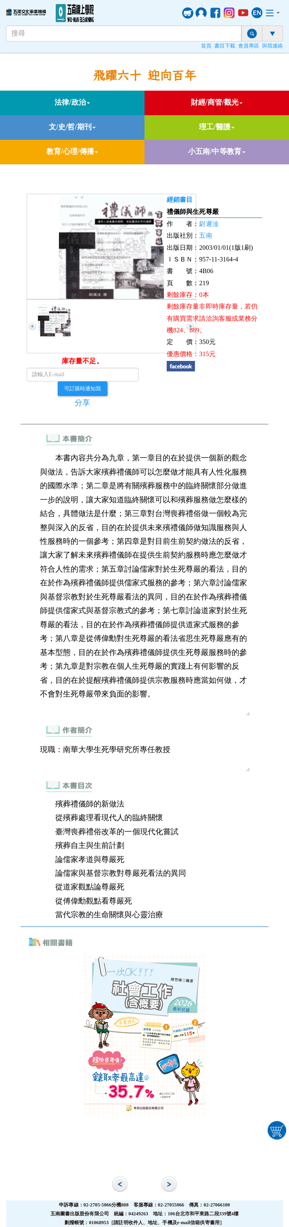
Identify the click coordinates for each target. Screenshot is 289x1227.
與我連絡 (272, 46)
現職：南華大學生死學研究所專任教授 (144, 756)
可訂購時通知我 (82, 388)
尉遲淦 (208, 223)
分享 (82, 402)
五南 (205, 235)
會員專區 (248, 46)
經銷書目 (180, 199)
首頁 (206, 46)
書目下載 (224, 46)
